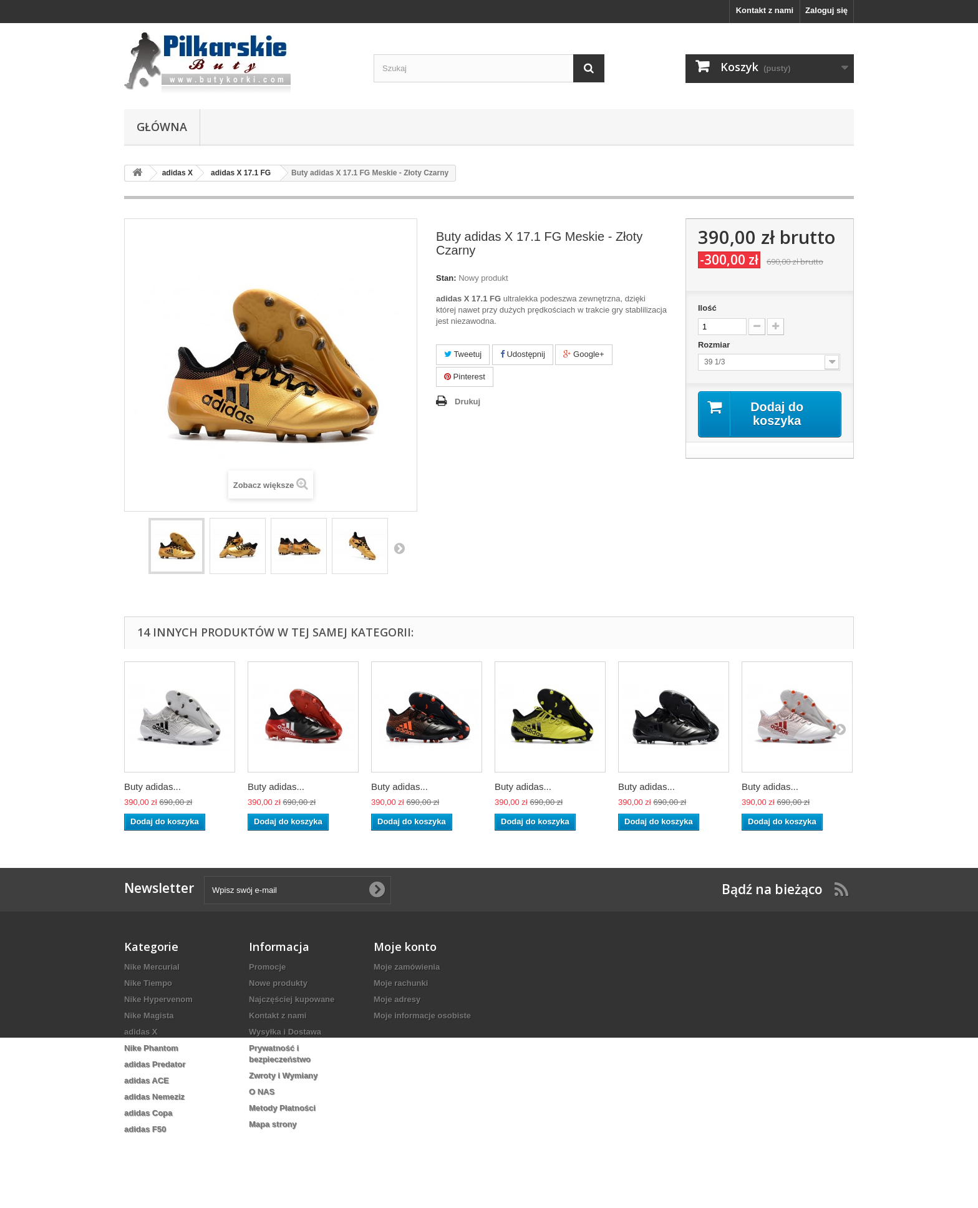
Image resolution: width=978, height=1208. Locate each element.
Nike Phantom (151, 1048)
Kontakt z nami (764, 10)
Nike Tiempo (148, 983)
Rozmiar (715, 344)
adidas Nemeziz (154, 1096)
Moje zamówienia (407, 967)
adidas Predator (154, 1064)
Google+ (583, 354)
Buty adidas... (152, 786)
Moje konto (405, 946)
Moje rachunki (401, 983)
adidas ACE (146, 1080)
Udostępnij (522, 354)
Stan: (446, 278)
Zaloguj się (826, 10)
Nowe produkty (278, 983)
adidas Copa (148, 1113)
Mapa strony (273, 1124)
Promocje (267, 967)
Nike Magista (148, 1015)
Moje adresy (397, 999)
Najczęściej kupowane (291, 999)
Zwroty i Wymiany (283, 1075)
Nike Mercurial (152, 967)
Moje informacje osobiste (422, 1015)
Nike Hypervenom (158, 999)
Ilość (707, 308)
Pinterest (464, 376)
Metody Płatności (282, 1108)
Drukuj (467, 401)
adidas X (140, 1031)
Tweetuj (463, 354)
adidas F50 (145, 1129)
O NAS (261, 1091)
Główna (162, 126)
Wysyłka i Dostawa (285, 1031)
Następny (399, 548)
